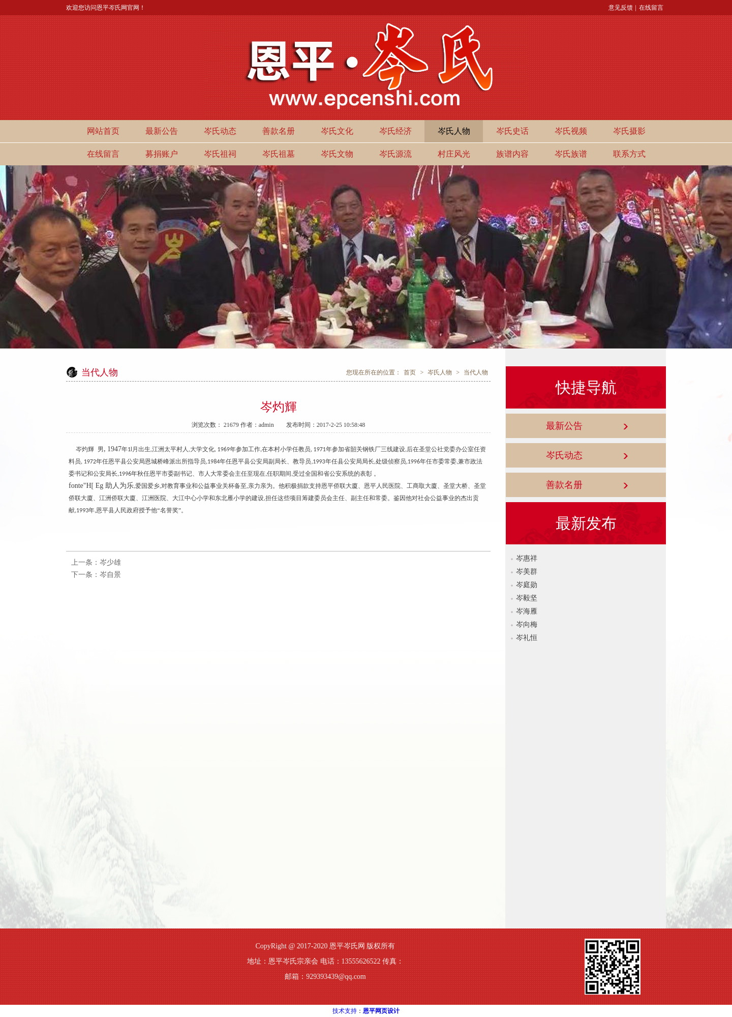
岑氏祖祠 (220, 154)
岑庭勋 (526, 585)
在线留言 (651, 7)
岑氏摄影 (629, 131)
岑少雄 (110, 562)
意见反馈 (620, 7)
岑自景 (110, 574)
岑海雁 (526, 611)
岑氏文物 (337, 154)
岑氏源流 (395, 154)
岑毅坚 (526, 598)
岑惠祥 (526, 558)
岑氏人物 (454, 131)
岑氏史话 (512, 131)
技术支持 (344, 1010)
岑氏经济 (395, 131)
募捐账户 (161, 154)
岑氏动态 (220, 131)
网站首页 (103, 131)
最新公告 (161, 131)
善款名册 (278, 131)
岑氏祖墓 (278, 154)
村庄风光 (454, 154)
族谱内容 (512, 154)
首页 (410, 372)
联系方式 (629, 154)
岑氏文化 (337, 131)
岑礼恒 (526, 638)
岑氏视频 (571, 131)
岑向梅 (526, 624)
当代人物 (476, 372)
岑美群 (526, 571)
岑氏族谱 (571, 154)
